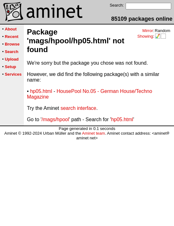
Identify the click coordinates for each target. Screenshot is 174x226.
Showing (145, 36)
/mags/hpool (55, 119)
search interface (78, 108)
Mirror (147, 30)
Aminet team (93, 133)
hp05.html (41, 91)
